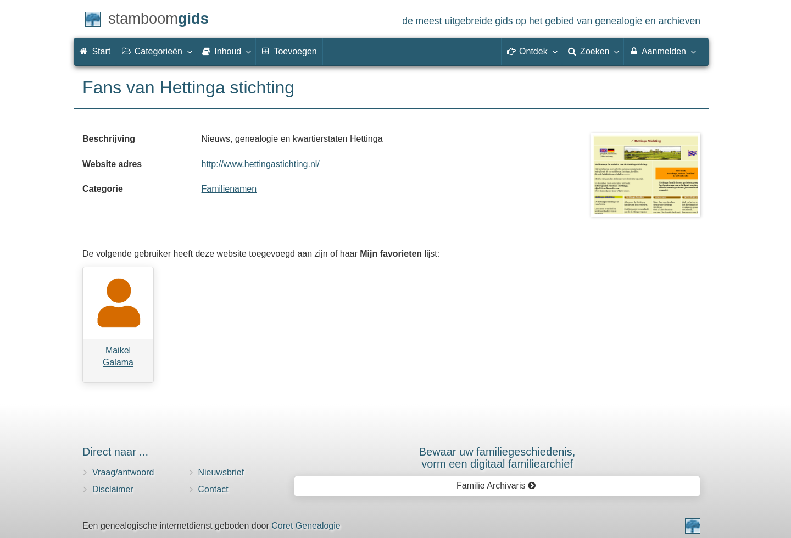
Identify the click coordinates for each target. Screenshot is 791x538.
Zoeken (593, 51)
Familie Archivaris (496, 485)
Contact (213, 489)
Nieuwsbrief (221, 472)
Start (95, 51)
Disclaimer (112, 489)
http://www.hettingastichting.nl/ (261, 164)
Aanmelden (662, 51)
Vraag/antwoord (123, 472)
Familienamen (229, 188)
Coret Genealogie (305, 525)
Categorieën (156, 51)
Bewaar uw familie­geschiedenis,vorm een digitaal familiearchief (497, 458)
